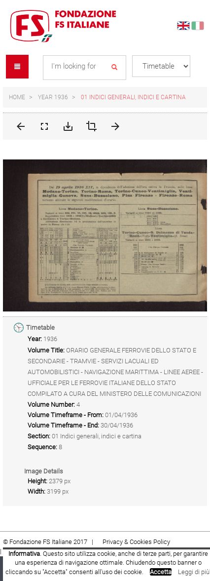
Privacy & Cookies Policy (136, 541)
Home (17, 97)
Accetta (161, 572)
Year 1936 (53, 97)
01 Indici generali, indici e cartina (133, 97)
